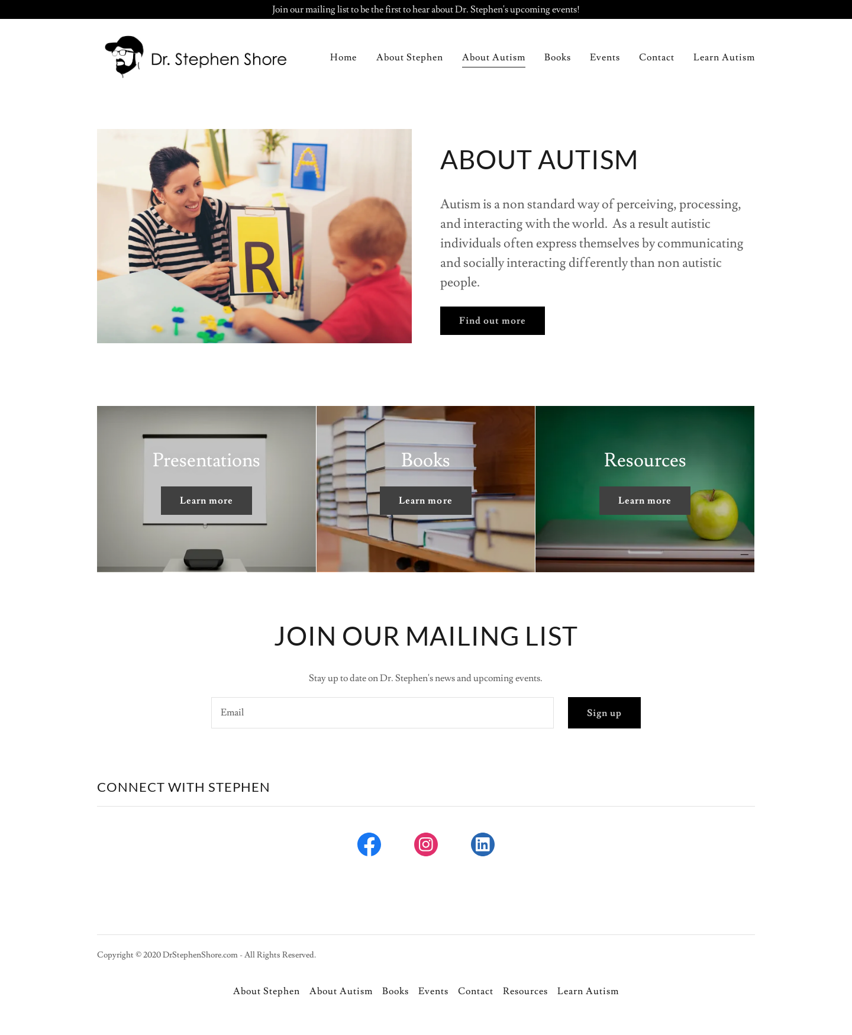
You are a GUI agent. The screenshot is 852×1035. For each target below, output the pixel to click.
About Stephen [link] (409, 57)
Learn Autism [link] (724, 57)
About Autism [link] (493, 57)
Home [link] (343, 57)
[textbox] (382, 712)
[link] (196, 55)
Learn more (206, 501)
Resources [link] (525, 991)
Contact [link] (656, 57)
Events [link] (605, 57)
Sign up (604, 713)
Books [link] (557, 57)
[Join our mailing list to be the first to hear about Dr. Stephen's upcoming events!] (426, 9)
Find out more (492, 321)
